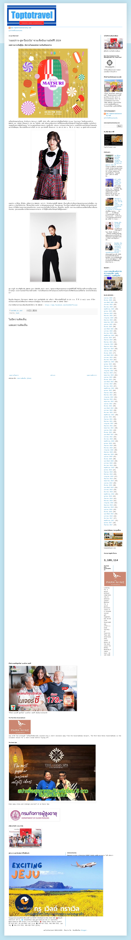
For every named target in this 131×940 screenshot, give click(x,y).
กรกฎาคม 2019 (108, 476)
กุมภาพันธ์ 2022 (109, 408)
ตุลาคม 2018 (108, 496)
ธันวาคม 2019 (108, 465)
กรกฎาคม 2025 (108, 318)
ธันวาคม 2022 (108, 386)
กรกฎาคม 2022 (108, 397)
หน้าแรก (52, 375)
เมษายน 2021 (108, 430)
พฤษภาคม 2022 (109, 401)
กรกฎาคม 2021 (108, 423)
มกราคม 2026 (108, 304)
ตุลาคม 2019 (108, 470)
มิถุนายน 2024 (108, 346)
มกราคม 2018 (108, 516)
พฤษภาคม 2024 (109, 348)
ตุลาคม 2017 (108, 523)
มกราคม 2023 (108, 384)
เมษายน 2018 (108, 509)
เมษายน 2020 (108, 456)
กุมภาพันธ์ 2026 (109, 302)
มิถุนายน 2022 (108, 399)
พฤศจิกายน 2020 (109, 441)
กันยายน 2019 (108, 472)
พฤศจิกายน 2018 (109, 494)
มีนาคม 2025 (108, 326)
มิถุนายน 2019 (108, 478)
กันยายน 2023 (108, 366)
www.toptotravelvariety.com (21, 28)
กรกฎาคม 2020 (108, 450)
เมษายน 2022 (108, 404)
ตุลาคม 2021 (108, 417)
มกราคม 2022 (108, 410)
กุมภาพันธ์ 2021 (109, 434)
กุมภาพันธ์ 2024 (109, 355)
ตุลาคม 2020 (108, 443)
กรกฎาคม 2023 (108, 371)
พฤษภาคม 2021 (109, 428)
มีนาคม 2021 (108, 432)
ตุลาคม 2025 (108, 311)
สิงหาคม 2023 (108, 368)
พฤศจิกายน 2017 (109, 520)
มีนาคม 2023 (108, 379)
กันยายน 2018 (108, 498)
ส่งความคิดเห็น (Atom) (24, 378)
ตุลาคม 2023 (108, 364)
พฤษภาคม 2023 (109, 375)
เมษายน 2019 (108, 483)
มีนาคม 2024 (108, 353)
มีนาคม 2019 (108, 485)
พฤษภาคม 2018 (109, 507)
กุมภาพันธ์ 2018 (109, 514)
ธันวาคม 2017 (108, 518)
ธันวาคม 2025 (108, 307)
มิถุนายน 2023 (108, 373)
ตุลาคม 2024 (108, 337)
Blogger (84, 930)
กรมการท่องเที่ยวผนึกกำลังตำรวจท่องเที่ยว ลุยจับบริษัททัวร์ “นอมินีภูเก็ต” (113, 274)
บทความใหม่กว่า (14, 375)
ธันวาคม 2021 (108, 412)
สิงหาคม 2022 (108, 395)
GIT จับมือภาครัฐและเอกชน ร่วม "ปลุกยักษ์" (117, 182)
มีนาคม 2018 (108, 512)
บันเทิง (17, 313)
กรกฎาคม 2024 (108, 344)
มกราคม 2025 (108, 331)
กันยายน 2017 (108, 525)
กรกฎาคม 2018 (108, 503)
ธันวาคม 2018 (108, 492)
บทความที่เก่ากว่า (92, 375)
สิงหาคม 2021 (108, 421)
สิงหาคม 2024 (108, 342)
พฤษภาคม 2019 (109, 481)
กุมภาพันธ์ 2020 (109, 461)
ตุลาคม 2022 (108, 390)
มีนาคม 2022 (108, 406)
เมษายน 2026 (108, 298)
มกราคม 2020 (108, 463)
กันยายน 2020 (108, 445)
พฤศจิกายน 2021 (109, 415)
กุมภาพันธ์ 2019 (109, 487)
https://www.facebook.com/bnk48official (61, 305)
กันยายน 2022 (108, 393)
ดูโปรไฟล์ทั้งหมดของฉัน (15, 30)
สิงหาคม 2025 (108, 315)
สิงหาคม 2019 (108, 474)
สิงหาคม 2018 (108, 500)
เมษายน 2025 (108, 324)
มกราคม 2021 (108, 437)
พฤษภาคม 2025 (109, 322)
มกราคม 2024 (108, 357)
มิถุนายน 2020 (108, 452)
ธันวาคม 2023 (108, 360)
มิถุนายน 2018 (108, 505)
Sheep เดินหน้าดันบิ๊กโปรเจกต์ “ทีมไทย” (117, 225)
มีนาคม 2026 (108, 300)
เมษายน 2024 (108, 351)
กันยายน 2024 (108, 340)
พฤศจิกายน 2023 (109, 362)
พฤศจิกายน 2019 (109, 467)
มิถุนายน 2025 (108, 320)
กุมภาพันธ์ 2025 (109, 329)
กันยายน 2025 (108, 313)
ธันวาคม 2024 (108, 333)
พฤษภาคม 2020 (109, 454)
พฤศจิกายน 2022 (109, 388)
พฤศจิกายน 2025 (109, 309)
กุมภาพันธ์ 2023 (109, 382)
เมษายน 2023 (108, 377)
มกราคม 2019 (108, 489)
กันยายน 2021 (108, 419)
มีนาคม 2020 (108, 459)
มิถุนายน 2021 (108, 426)
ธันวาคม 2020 (108, 439)
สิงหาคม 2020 (108, 448)
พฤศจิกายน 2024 (109, 335)
